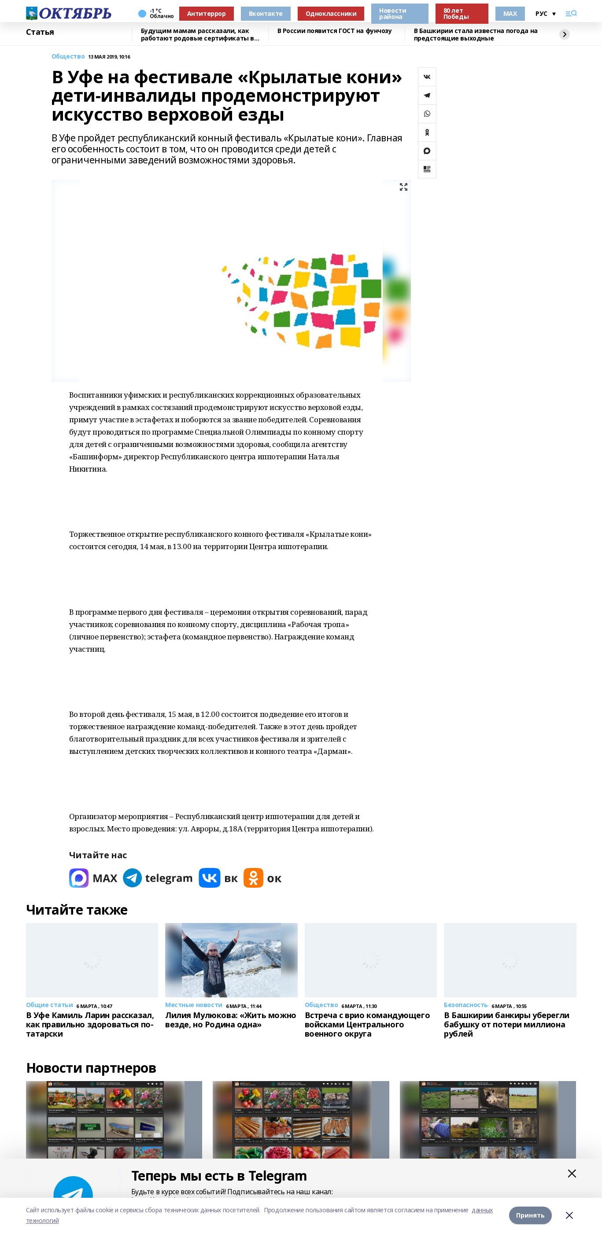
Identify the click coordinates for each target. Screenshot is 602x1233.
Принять (530, 1215)
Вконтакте (266, 13)
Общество (68, 56)
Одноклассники (331, 13)
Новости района (392, 13)
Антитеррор (206, 13)
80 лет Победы (456, 13)
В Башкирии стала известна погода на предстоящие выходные (476, 34)
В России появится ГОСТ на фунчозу (334, 31)
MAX (510, 13)
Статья (40, 32)
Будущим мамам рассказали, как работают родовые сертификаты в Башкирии (197, 34)
